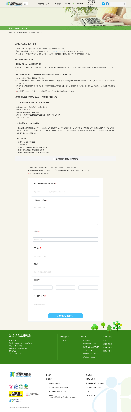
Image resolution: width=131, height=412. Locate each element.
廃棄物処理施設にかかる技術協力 (59, 387)
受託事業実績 (91, 1)
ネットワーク (91, 3)
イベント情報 (56, 4)
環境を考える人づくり (90, 343)
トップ (48, 375)
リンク (88, 391)
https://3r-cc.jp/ (58, 51)
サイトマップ (90, 395)
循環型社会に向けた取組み (91, 347)
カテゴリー (68, 4)
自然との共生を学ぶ (89, 340)
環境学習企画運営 (54, 383)
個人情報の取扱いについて (95, 383)
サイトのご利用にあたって (95, 387)
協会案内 (89, 375)
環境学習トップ (43, 4)
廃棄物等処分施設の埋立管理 (57, 391)
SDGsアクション (88, 350)
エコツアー (80, 4)
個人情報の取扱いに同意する (67, 158)
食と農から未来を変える (90, 353)
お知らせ (90, 4)
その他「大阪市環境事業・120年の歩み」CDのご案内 (63, 396)
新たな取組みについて (90, 357)
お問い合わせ (91, 6)
